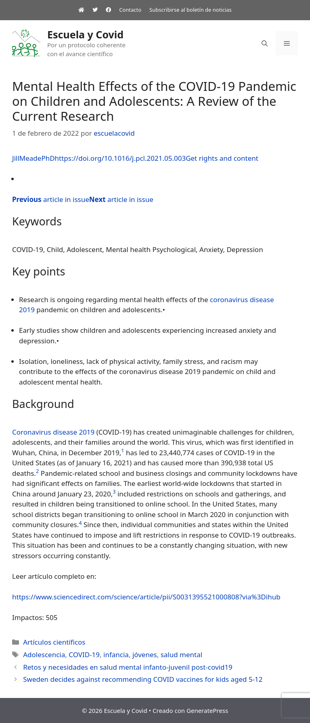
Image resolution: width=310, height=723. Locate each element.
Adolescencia (44, 654)
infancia (116, 654)
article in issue (50, 199)
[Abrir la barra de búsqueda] (264, 43)
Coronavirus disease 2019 (53, 432)
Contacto (130, 9)
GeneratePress (207, 710)
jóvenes (144, 654)
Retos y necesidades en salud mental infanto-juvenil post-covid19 (127, 667)
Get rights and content (222, 158)
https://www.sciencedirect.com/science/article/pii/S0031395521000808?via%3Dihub (146, 596)
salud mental (182, 654)
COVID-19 (84, 654)
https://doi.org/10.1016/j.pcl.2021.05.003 (120, 158)
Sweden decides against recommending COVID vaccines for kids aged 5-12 (142, 679)
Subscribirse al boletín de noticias (190, 9)
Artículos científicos (54, 642)
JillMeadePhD (33, 158)
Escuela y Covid (85, 34)
